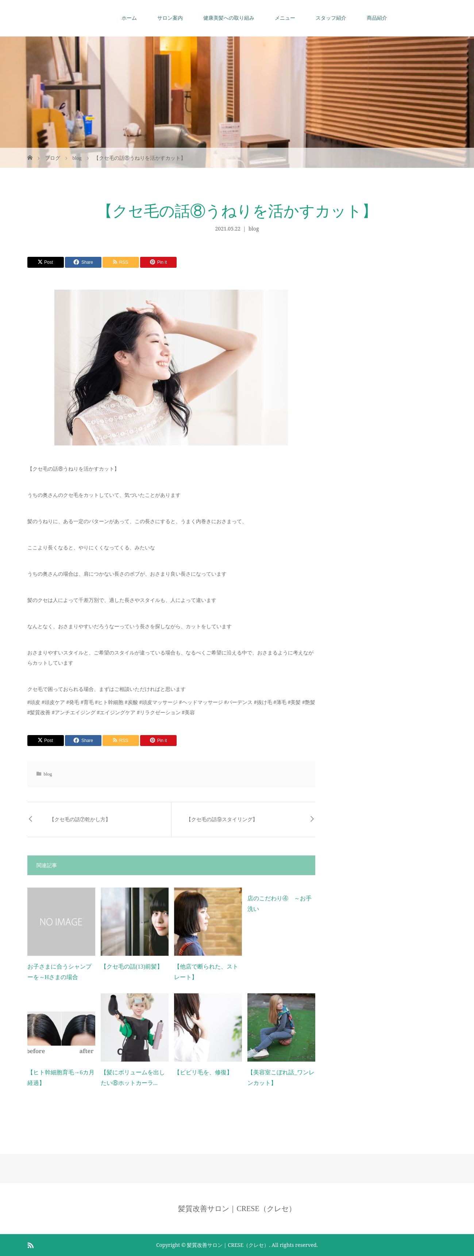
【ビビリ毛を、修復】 (203, 1072)
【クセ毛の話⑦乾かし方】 (80, 819)
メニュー (285, 18)
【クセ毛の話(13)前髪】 (132, 966)
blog (253, 228)
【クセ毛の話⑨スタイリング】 (222, 819)
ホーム (129, 18)
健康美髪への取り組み (228, 18)
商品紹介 (377, 18)
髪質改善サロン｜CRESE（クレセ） (237, 1209)
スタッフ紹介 (331, 18)
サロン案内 (170, 18)
